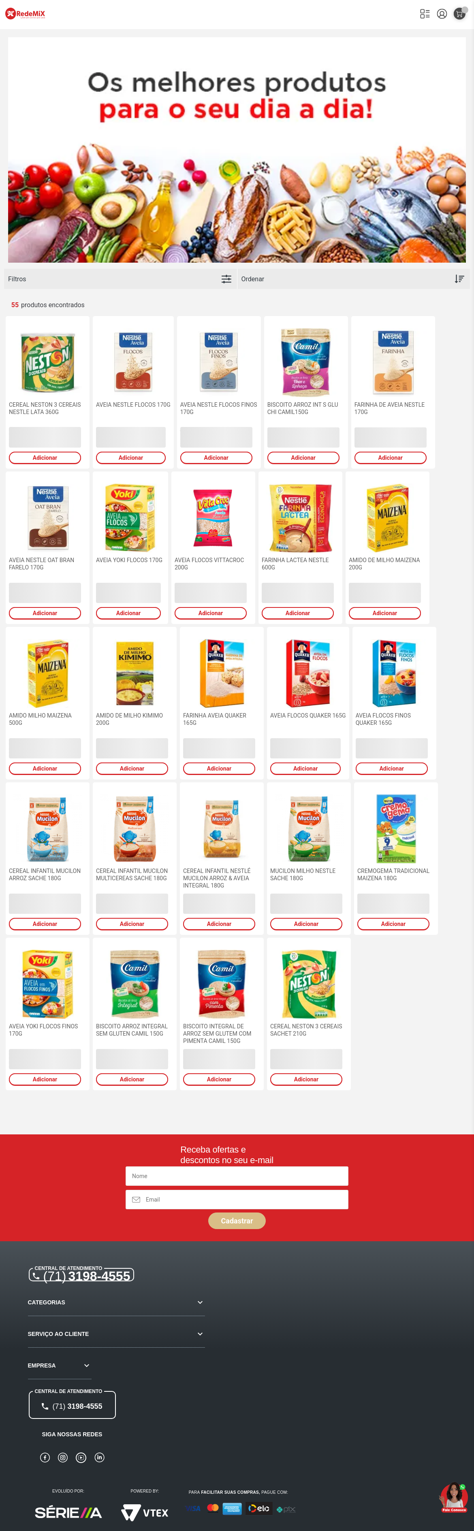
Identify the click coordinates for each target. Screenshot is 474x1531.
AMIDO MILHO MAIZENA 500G (40, 719)
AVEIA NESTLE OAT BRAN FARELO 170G (41, 564)
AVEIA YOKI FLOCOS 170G (129, 560)
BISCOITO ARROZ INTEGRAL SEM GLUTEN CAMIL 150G (132, 1030)
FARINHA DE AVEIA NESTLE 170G (389, 408)
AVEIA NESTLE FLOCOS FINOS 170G (218, 408)
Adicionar (45, 457)
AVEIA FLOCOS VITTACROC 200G (209, 564)
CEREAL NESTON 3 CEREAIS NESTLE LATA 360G (45, 408)
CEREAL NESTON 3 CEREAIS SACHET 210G (306, 1030)
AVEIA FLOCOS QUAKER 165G (308, 715)
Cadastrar (237, 1221)
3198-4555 (86, 1276)
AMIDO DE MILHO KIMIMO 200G (129, 719)
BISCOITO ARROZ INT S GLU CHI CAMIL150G (302, 408)
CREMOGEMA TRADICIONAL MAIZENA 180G (393, 874)
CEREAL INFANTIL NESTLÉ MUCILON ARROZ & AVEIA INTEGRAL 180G (216, 878)
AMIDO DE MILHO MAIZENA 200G (384, 564)
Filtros (17, 279)
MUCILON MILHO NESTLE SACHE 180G (302, 874)
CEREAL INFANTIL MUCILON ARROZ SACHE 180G (45, 874)
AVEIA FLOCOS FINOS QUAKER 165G (383, 719)
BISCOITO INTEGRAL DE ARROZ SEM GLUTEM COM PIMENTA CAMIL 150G (217, 1033)
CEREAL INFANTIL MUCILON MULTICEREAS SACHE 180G (132, 874)
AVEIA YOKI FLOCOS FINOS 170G (43, 1030)
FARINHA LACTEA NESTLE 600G (295, 564)
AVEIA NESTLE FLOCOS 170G (133, 404)
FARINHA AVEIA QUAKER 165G (214, 719)
